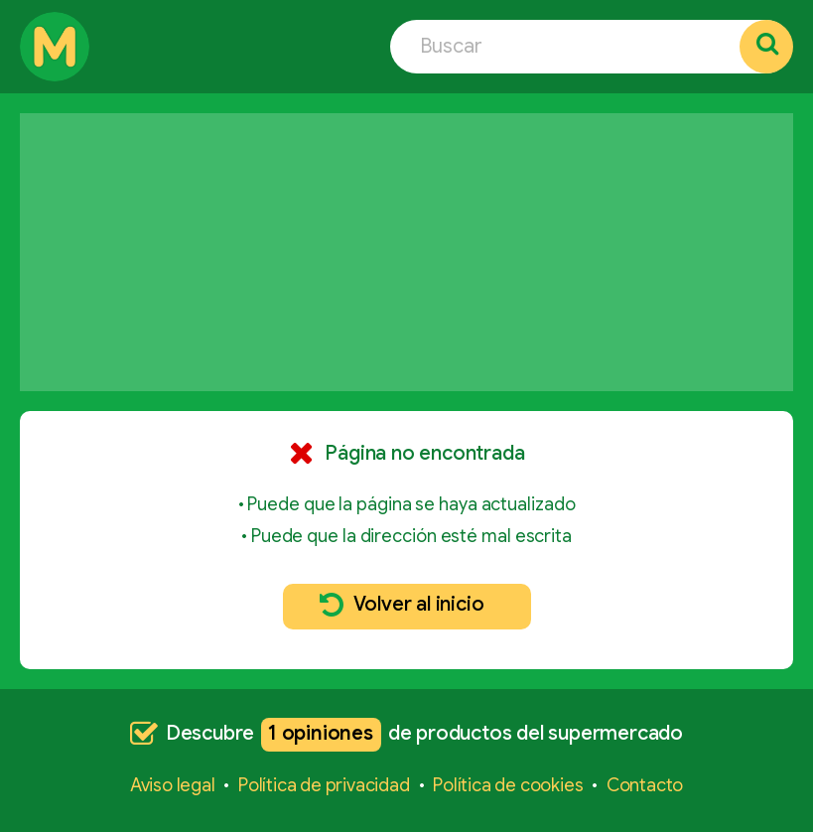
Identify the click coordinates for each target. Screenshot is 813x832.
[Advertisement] (406, 252)
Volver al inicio (402, 605)
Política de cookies (508, 785)
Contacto (645, 785)
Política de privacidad (324, 785)
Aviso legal (172, 785)
